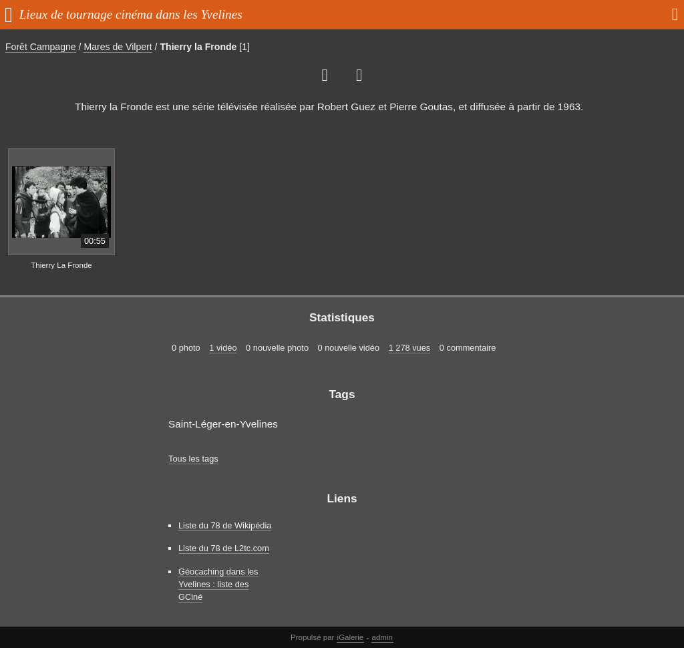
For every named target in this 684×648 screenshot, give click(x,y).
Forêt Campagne (40, 46)
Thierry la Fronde (198, 46)
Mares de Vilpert (117, 46)
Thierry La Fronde (61, 265)
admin (382, 637)
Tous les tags (193, 459)
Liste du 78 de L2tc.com (223, 548)
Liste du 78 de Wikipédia (224, 525)
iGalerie (350, 637)
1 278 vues (410, 348)
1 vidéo (222, 348)
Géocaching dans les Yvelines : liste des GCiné (218, 584)
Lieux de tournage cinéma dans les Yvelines (130, 14)
